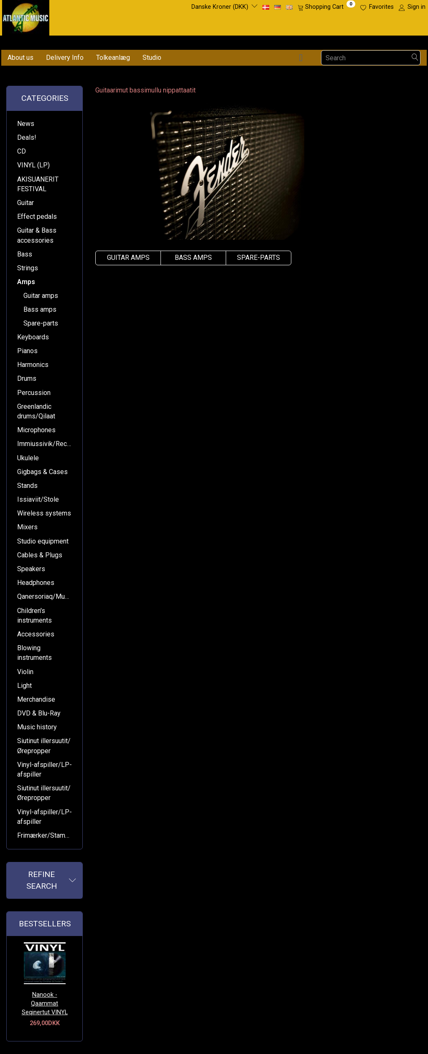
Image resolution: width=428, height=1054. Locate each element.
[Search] (415, 58)
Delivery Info (65, 58)
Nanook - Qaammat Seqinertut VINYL (45, 1003)
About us (20, 58)
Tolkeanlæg (113, 58)
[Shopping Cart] (326, 7)
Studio (152, 58)
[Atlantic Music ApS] (25, 16)
